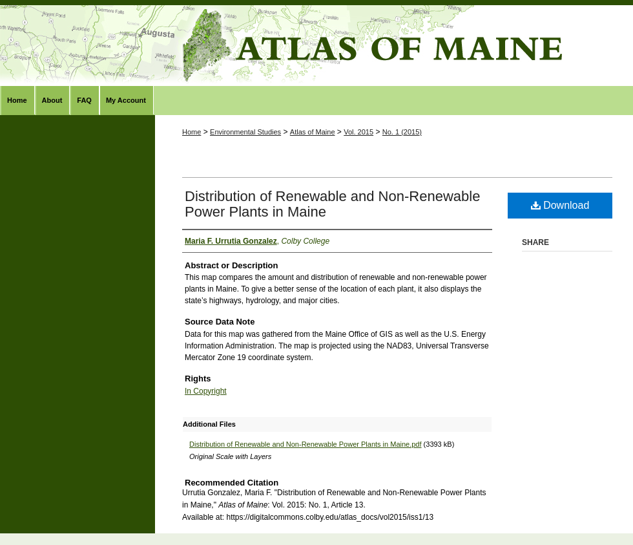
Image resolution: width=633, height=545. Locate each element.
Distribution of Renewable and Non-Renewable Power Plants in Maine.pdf (305, 444)
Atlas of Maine (316, 45)
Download (560, 205)
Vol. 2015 (358, 132)
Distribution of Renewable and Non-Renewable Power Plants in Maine (332, 204)
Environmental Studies (245, 132)
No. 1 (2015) (402, 132)
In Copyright (206, 391)
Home (191, 132)
